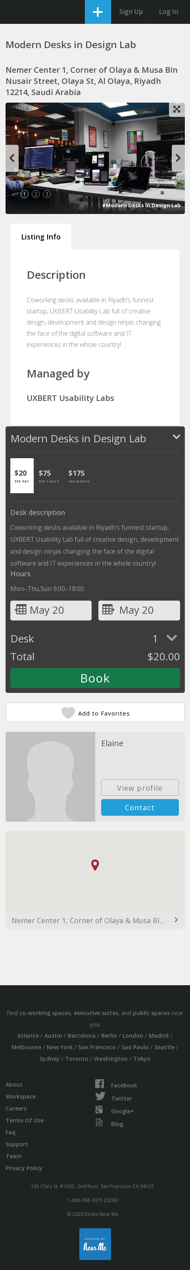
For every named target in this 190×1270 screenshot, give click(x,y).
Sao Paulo (135, 1047)
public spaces (151, 1013)
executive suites (96, 1013)
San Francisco (97, 1047)
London (133, 1035)
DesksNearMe (13, 12)
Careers (16, 1108)
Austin (53, 1035)
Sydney (49, 1058)
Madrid (159, 1035)
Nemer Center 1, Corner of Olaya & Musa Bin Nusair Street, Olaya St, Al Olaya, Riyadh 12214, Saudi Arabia (95, 920)
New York (60, 1047)
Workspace (21, 1096)
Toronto (76, 1058)
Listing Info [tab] (41, 236)
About (14, 1084)
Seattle (164, 1047)
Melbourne (26, 1047)
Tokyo (142, 1058)
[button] (95, 865)
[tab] (22, 475)
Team (14, 1156)
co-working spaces (45, 1013)
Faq (10, 1132)
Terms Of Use (25, 1120)
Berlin (109, 1035)
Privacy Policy (24, 1168)
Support (17, 1144)
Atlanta (28, 1035)
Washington (111, 1058)
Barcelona (82, 1035)
